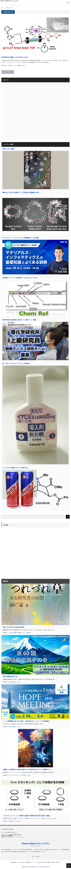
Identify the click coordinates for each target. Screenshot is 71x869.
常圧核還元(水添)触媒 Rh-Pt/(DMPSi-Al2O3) (14, 57)
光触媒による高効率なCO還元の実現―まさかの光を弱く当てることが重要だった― (27, 769)
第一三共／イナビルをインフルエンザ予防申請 (16, 363)
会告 (10, 682)
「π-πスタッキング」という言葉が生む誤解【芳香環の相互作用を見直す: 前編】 (26, 815)
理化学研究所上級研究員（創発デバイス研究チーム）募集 (19, 320)
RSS (38, 856)
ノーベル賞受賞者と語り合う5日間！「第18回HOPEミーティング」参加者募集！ (26, 721)
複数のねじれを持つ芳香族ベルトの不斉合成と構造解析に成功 (20, 192)
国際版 (48, 862)
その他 (10, 632)
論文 (19, 821)
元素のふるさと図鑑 (8, 149)
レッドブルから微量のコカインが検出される (15, 467)
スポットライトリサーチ (15, 775)
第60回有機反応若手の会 (10, 676)
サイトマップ (33, 862)
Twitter (44, 862)
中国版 (52, 862)
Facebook (40, 862)
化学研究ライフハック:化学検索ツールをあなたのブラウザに (20, 277)
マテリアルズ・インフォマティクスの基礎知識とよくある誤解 (20, 237)
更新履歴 (27, 862)
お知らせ (22, 862)
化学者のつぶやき (12, 65)
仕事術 (14, 632)
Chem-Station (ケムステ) (35, 843)
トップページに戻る (8, 72)
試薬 (23, 65)
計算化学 (28, 632)
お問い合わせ (58, 862)
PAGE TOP (68, 865)
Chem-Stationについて (14, 862)
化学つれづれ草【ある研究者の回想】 (14, 627)
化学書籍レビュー (21, 632)
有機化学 (19, 65)
